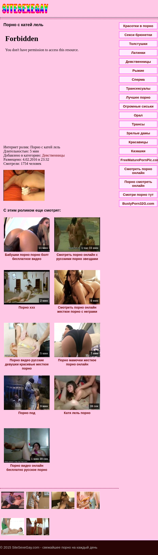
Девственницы (53, 155)
